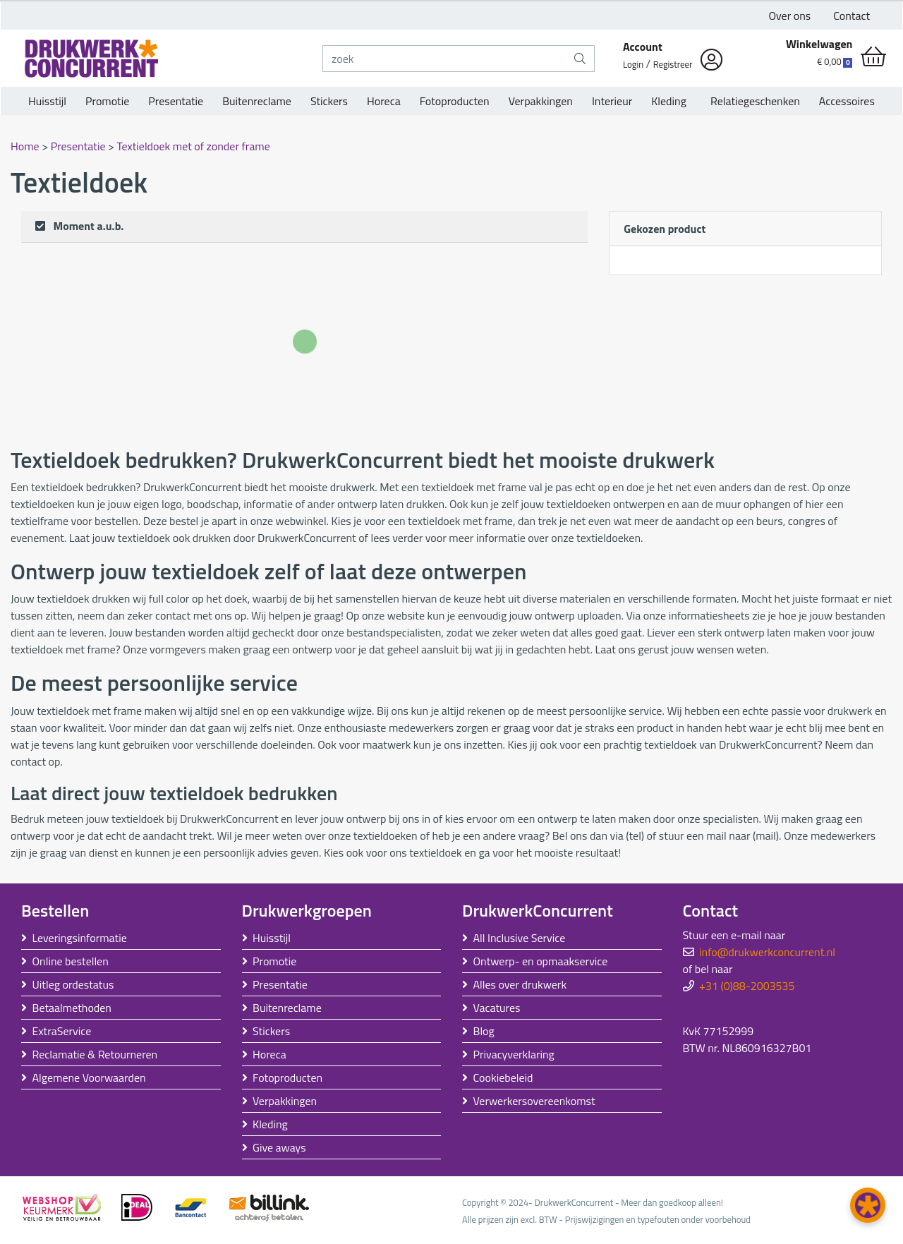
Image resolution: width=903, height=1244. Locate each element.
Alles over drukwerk (520, 984)
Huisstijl (47, 100)
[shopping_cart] (873, 56)
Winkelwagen (819, 43)
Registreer (673, 64)
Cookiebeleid (503, 1077)
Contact (851, 15)
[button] (867, 1205)
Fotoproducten (455, 100)
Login (633, 64)
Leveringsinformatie (79, 937)
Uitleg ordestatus (73, 984)
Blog (484, 1030)
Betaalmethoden (71, 1007)
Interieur (612, 100)
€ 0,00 (834, 61)
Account (642, 46)
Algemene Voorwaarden (89, 1077)
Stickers (329, 100)
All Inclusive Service (519, 937)
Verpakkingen (541, 100)
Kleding (668, 100)
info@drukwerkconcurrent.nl (767, 951)
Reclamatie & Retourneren (95, 1054)
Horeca (384, 100)
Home (26, 146)
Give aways (279, 1147)
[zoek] (444, 58)
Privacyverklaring (513, 1054)
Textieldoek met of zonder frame (193, 146)
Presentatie (175, 100)
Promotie (107, 100)
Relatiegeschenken (752, 100)
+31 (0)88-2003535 (746, 985)
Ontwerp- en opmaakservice (540, 961)
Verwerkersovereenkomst (534, 1100)
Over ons (790, 15)
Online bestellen (70, 961)
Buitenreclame (256, 100)
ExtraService (62, 1030)
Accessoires (847, 100)
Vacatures (497, 1007)
